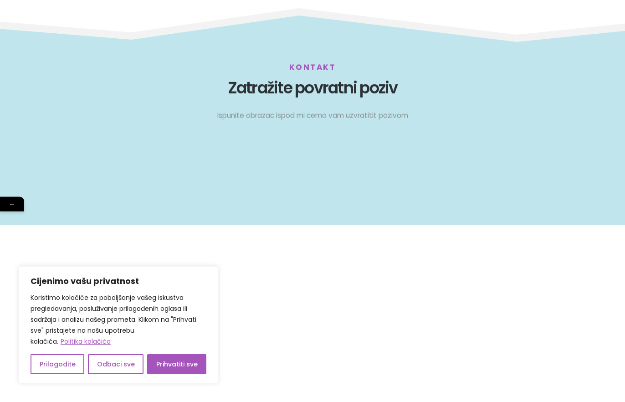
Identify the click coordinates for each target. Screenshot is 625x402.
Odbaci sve (116, 364)
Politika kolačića (86, 341)
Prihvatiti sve (177, 364)
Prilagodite (58, 364)
